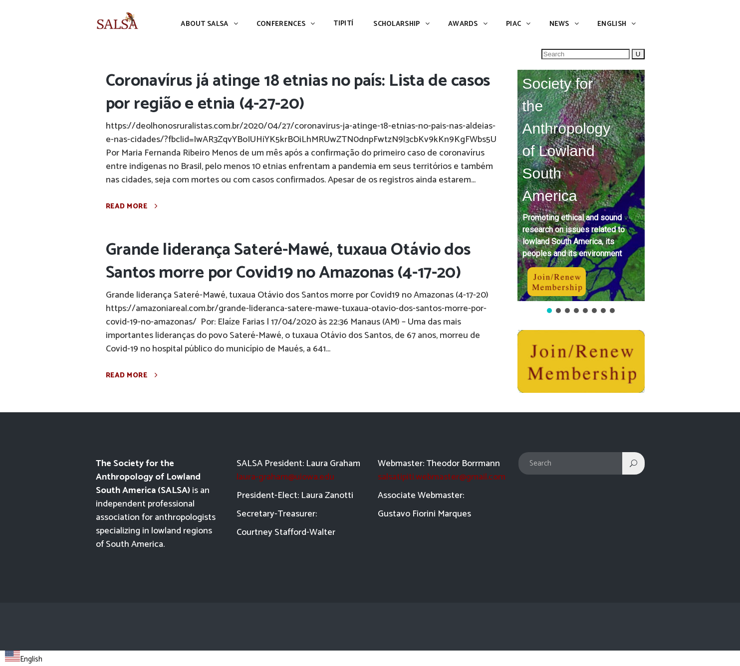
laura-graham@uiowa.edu (285, 477)
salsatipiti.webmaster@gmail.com (441, 477)
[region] (581, 192)
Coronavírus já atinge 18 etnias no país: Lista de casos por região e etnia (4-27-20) (298, 92)
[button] (581, 185)
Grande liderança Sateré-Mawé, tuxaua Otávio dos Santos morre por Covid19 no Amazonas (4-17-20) (288, 261)
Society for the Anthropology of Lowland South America (566, 139)
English (23, 659)
